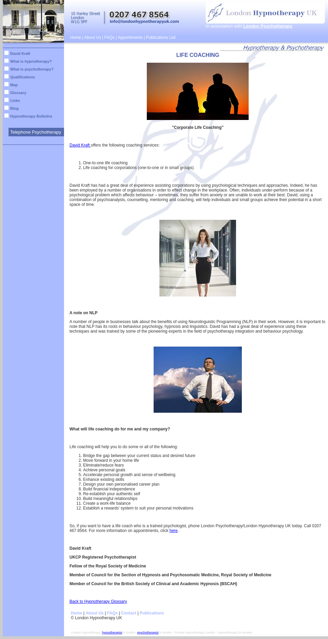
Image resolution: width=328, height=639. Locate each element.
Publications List (161, 37)
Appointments (130, 37)
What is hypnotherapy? (31, 61)
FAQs (109, 37)
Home (75, 37)
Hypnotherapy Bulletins (31, 116)
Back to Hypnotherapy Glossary (98, 601)
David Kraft (20, 53)
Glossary (18, 93)
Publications (152, 613)
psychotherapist (148, 632)
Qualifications (22, 77)
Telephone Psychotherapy (35, 132)
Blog (14, 108)
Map (14, 85)
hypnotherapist (112, 632)
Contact (128, 613)
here (173, 530)
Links (15, 100)
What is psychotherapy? (31, 69)
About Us (92, 37)
